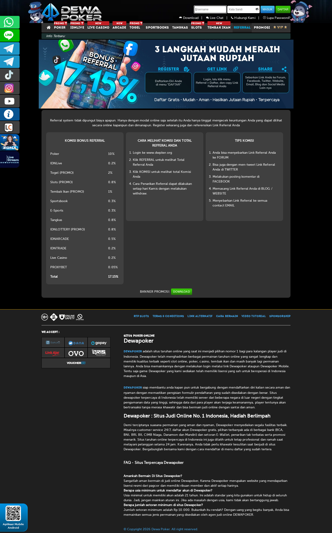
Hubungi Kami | (247, 18)
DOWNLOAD (181, 291)
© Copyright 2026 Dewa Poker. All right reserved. (161, 529)
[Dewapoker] (73, 11)
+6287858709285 (10, 22)
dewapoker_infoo (10, 48)
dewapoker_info (10, 61)
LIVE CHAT (10, 127)
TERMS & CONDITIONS (168, 316)
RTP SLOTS (141, 316)
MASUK (268, 9)
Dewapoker (133, 351)
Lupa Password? (277, 18)
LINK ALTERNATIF (200, 316)
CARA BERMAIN (227, 316)
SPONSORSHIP (279, 316)
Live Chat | (218, 18)
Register (159, 125)
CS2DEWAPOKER (10, 35)
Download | (192, 18)
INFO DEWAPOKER (10, 114)
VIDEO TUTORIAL (253, 316)
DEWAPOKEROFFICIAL (10, 101)
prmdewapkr (10, 74)
